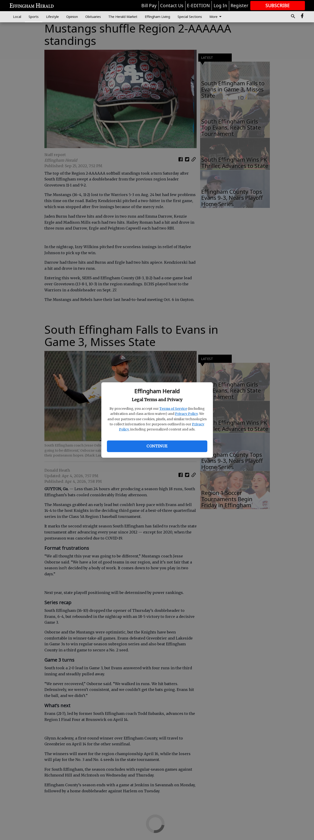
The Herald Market (122, 16)
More (216, 17)
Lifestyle (52, 16)
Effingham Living (157, 16)
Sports (34, 16)
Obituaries (93, 16)
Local (17, 16)
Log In (220, 6)
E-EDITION (198, 6)
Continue (156, 446)
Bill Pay (149, 6)
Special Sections (190, 16)
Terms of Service (173, 409)
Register (239, 6)
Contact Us (171, 6)
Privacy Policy (186, 414)
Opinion (72, 16)
